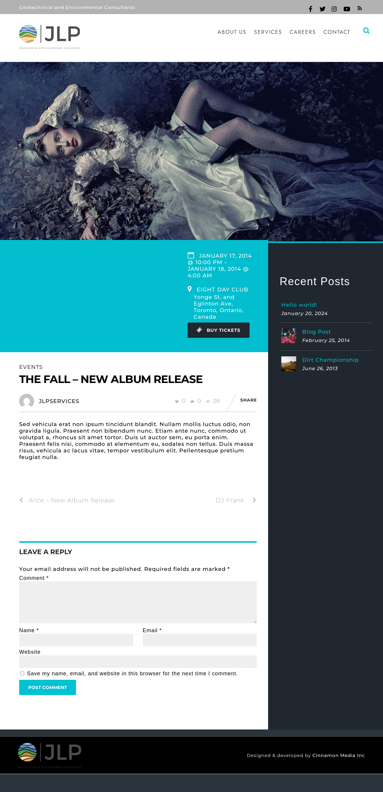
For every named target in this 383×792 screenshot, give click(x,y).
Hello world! (299, 305)
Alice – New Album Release (67, 500)
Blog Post (316, 332)
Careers (303, 32)
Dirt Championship (330, 360)
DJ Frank (236, 500)
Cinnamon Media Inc (337, 755)
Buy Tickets (219, 330)
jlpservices (59, 401)
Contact (336, 32)
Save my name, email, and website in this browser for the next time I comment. (132, 674)
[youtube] (346, 8)
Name (29, 630)
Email (152, 630)
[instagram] (334, 8)
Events (31, 367)
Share (248, 400)
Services (268, 32)
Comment (34, 578)
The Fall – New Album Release (111, 379)
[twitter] (322, 8)
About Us (232, 32)
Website (30, 652)
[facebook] (310, 8)
